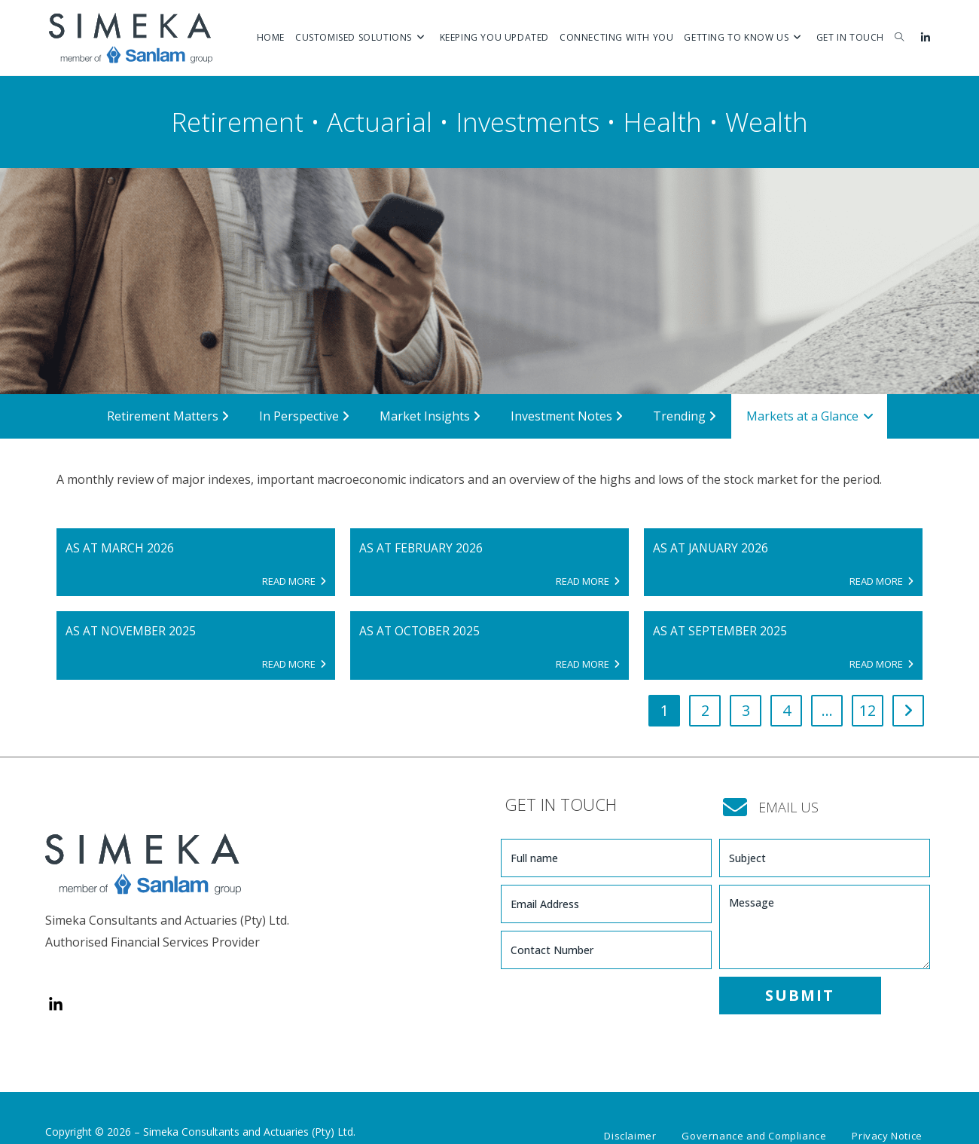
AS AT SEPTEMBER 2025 (721, 631)
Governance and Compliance (754, 1111)
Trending (684, 416)
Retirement (237, 121)
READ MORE (294, 581)
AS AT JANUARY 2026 (712, 548)
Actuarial (379, 121)
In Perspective (304, 416)
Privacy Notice (887, 1111)
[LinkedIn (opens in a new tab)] (924, 38)
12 (867, 712)
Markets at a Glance (810, 416)
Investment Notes (567, 416)
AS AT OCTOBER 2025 (420, 631)
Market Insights (430, 416)
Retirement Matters (168, 416)
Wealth (766, 121)
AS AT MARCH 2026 (120, 548)
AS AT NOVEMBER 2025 (132, 631)
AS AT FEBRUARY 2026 (422, 548)
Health (662, 121)
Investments (527, 121)
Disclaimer (630, 1111)
